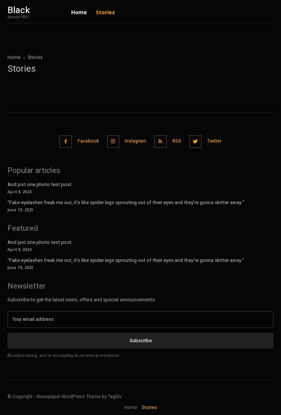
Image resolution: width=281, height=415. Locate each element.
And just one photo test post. (40, 184)
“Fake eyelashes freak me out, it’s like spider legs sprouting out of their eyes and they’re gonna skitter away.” (125, 202)
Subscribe (141, 340)
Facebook (88, 141)
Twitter (214, 141)
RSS (176, 141)
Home (14, 57)
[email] (140, 319)
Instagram (135, 141)
